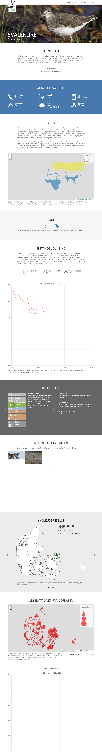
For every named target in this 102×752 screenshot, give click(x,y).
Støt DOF (83, 2)
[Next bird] (100, 23)
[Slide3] (52, 537)
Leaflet (77, 600)
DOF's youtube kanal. (68, 397)
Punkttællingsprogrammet (70, 685)
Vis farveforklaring (32, 660)
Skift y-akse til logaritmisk (16, 660)
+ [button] (10, 556)
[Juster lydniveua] (52, 71)
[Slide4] (53, 537)
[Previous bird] (2, 23)
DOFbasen (46, 397)
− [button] (10, 559)
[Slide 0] (50, 694)
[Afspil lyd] (41, 72)
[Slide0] (48, 537)
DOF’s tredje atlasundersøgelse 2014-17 (54, 532)
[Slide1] (29, 379)
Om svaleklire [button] (71, 2)
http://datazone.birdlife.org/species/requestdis (64, 204)
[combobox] (80, 604)
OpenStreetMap (84, 600)
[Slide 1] (51, 694)
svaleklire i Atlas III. (23, 534)
